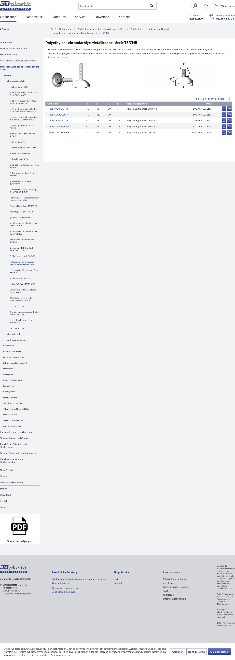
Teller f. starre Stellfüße (13, 420)
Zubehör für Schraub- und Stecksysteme (13, 445)
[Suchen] (151, 6)
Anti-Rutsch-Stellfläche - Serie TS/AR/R (22, 240)
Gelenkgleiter (9, 391)
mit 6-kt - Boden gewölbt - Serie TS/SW (23, 134)
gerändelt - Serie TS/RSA (20, 217)
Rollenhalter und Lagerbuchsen (16, 432)
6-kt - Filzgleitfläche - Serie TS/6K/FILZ (21, 321)
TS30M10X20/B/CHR (58, 114)
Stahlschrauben (10, 414)
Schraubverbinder (9, 54)
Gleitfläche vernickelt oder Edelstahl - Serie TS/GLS (21, 299)
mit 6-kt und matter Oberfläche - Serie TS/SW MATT (24, 93)
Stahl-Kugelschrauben (12, 403)
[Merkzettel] (206, 6)
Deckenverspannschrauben (15, 357)
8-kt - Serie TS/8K (17, 328)
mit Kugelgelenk (13, 334)
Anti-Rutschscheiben (12, 426)
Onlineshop (6, 42)
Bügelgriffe (8, 374)
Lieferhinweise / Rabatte (175, 586)
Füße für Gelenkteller (12, 351)
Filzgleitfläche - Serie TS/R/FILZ (23, 206)
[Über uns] (59, 17)
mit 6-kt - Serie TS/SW (19, 87)
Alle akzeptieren (219, 651)
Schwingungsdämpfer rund (15, 363)
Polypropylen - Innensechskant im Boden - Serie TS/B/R (24, 199)
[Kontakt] (124, 17)
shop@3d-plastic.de (65, 591)
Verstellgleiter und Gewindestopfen (18, 60)
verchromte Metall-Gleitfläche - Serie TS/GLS (23, 291)
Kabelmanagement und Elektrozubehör (12, 460)
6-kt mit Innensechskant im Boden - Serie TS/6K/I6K (24, 313)
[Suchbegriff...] (117, 6)
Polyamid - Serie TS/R (19, 159)
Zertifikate (168, 582)
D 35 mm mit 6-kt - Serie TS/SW (23, 147)
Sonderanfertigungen (20, 529)
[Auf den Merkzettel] (224, 108)
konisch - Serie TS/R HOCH (21, 278)
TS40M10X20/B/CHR (58, 126)
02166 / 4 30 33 (225, 18)
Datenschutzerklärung (174, 598)
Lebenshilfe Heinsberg (11, 482)
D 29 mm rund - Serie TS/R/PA (22, 256)
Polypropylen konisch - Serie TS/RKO (22, 174)
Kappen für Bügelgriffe (13, 380)
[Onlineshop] (8, 17)
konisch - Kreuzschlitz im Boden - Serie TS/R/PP (24, 224)
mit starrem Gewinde (16, 81)
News (3, 507)
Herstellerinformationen (210, 98)
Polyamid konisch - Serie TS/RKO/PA (20, 182)
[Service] (80, 17)
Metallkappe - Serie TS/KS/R (22, 211)
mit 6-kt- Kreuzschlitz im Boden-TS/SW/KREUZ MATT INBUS (24, 118)
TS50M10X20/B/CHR (58, 132)
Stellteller (7, 75)
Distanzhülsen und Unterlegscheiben (18, 453)
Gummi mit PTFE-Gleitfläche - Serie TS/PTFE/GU (22, 249)
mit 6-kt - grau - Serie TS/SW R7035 (21, 126)
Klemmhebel (8, 386)
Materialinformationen (175, 579)
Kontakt (4, 501)
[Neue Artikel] (34, 17)
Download (5, 494)
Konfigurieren (196, 651)
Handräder (8, 368)
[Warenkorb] (217, 6)
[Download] (102, 17)
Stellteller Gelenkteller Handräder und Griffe (19, 68)
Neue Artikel (6, 469)
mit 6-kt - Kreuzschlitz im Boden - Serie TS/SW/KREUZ (24, 102)
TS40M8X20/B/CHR (57, 120)
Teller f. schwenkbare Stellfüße (16, 409)
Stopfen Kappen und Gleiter (14, 438)
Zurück (4, 28)
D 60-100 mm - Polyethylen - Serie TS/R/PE (24, 166)
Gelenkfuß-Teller (10, 397)
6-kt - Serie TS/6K (17, 306)
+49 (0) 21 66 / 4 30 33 (66, 588)
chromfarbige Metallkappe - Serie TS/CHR (24, 271)
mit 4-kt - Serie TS (17, 142)
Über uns (4, 476)
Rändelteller (8, 345)
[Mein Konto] (196, 6)
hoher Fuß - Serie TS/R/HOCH (23, 284)
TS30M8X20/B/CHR (57, 108)
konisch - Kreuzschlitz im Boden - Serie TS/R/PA (24, 232)
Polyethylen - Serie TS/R (20, 153)
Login (116, 579)
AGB (165, 590)
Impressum (168, 594)
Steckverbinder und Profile (13, 48)
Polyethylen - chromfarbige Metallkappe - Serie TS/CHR (22, 263)
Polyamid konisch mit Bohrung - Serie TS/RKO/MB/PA (23, 190)
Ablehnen (177, 651)
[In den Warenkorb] (229, 108)
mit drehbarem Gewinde (17, 340)
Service (3, 488)
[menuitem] (196, 6)
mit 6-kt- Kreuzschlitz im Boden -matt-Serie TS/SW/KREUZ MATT (24, 110)
